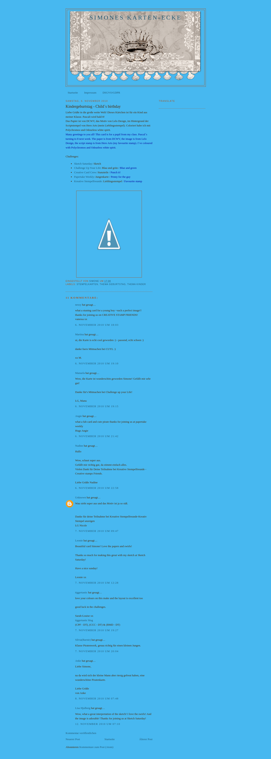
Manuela (80, 373)
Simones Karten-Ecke (136, 17)
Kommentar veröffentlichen (81, 733)
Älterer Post (145, 739)
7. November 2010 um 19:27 (97, 630)
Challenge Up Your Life (87, 167)
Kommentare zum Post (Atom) (96, 747)
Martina (79, 334)
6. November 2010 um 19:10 (97, 363)
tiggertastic (81, 592)
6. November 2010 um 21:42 (97, 436)
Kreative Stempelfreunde (88, 181)
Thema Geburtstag (113, 284)
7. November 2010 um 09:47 (97, 531)
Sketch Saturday (83, 163)
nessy (78, 304)
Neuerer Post (73, 739)
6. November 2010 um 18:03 (97, 324)
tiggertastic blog (84, 620)
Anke (78, 660)
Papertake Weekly (84, 176)
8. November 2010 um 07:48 (97, 698)
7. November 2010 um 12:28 (97, 582)
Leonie (79, 540)
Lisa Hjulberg (82, 708)
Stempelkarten (87, 284)
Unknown (80, 497)
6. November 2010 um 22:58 (97, 487)
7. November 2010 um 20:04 (97, 651)
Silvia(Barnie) (83, 639)
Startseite (73, 92)
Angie (78, 416)
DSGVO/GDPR (111, 92)
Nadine (79, 445)
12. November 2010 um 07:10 (97, 723)
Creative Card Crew (85, 172)
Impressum (90, 92)
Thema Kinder (136, 284)
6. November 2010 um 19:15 (97, 406)
